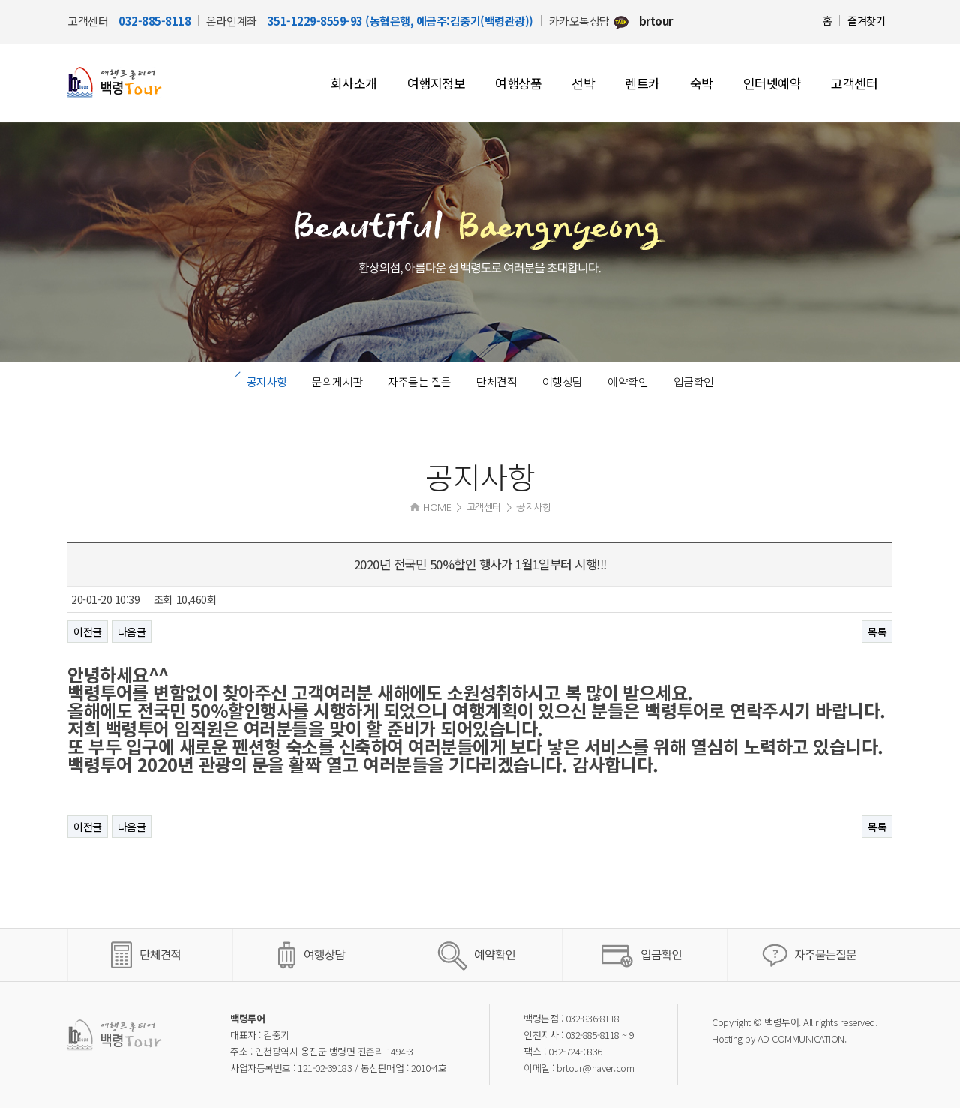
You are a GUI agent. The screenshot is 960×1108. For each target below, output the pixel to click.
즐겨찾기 (866, 20)
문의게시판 (337, 381)
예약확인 (628, 381)
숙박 (701, 83)
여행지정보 (436, 83)
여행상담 (562, 381)
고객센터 (854, 83)
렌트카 (642, 83)
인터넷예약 (772, 83)
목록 (877, 631)
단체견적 (496, 381)
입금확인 (694, 381)
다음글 (132, 631)
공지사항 (267, 381)
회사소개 (354, 83)
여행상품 (518, 83)
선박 (583, 83)
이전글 (88, 631)
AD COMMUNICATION (801, 1038)
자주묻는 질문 (420, 381)
